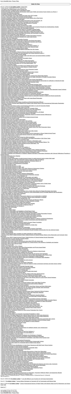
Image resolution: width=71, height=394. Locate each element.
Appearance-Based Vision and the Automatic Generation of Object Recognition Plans (22, 31)
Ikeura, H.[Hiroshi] (5, 383)
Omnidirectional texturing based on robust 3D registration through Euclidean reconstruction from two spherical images (30, 229)
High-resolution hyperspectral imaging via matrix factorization (16, 148)
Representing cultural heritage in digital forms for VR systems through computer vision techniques (25, 287)
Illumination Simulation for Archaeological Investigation (14, 163)
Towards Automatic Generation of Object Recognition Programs (16, 360)
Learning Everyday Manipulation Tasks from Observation (15, 188)
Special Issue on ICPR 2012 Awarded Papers (12, 326)
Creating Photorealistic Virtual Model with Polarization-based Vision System (19, 72)
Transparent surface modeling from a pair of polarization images (17, 362)
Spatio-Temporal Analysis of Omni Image (11, 323)
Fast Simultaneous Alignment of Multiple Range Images (15, 129)
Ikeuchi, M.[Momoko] (6, 378)
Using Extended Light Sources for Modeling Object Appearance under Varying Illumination (23, 365)
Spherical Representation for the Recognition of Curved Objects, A (17, 332)
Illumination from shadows (7, 157)
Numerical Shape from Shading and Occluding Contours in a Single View (19, 224)
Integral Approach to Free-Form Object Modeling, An (14, 176)
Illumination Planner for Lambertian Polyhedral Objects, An (15, 162)
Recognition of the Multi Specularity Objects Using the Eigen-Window (18, 267)
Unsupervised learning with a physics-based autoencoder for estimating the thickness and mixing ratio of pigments (29, 364)
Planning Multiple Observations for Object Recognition (14, 248)
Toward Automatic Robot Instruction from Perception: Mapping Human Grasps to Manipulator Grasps (26, 352)
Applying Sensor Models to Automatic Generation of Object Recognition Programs (21, 35)
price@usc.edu (6, 391)
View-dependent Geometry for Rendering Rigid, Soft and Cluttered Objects (19, 366)
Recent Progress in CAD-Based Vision (10, 265)
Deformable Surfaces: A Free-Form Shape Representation (15, 74)
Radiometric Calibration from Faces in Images (12, 261)
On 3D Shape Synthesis (7, 232)
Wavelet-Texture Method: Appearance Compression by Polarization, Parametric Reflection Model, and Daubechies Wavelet (31, 372)
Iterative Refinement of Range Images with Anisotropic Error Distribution (19, 184)
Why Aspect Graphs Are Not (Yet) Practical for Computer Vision (16, 374)
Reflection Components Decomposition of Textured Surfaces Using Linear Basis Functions (23, 282)
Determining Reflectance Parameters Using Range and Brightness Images (19, 90)
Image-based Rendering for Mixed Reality (11, 172)
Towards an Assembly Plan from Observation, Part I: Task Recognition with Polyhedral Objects (24, 356)
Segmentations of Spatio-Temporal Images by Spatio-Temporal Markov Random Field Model (24, 298)
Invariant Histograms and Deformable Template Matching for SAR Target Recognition (22, 179)
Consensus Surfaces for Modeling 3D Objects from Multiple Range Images (19, 65)
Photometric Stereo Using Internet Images (11, 243)
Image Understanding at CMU (8, 164)
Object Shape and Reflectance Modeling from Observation (15, 227)
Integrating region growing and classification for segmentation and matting (19, 177)
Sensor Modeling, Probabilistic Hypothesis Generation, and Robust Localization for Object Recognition (26, 301)
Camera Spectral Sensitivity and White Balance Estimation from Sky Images (20, 49)
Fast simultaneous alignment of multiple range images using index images (19, 130)
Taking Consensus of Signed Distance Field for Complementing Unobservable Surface (22, 341)
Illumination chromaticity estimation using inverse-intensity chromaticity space (20, 152)
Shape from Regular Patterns (8, 312)
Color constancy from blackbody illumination (12, 57)
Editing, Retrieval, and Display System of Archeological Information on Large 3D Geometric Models (25, 105)
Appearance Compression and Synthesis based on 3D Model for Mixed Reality (20, 29)
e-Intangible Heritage (6, 104)
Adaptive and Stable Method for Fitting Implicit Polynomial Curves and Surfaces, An (21, 20)
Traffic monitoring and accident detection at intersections (15, 361)
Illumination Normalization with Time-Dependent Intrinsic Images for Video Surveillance (22, 159)
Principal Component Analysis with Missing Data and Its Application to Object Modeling (22, 256)
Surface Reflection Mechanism (8, 338)
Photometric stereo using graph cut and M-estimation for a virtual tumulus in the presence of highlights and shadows (29, 242)
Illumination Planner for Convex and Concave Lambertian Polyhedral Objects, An (21, 161)
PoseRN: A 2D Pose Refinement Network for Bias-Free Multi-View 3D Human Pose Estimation (24, 253)
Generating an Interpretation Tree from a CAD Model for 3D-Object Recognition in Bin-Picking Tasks (25, 138)
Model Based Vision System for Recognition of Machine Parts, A (17, 204)
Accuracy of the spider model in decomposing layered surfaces (16, 16)
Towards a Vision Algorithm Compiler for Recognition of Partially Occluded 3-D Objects (22, 355)
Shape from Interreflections (8, 311)
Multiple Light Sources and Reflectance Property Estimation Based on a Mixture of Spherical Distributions (27, 218)
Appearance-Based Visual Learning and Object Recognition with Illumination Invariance (22, 33)
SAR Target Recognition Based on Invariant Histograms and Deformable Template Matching (23, 296)
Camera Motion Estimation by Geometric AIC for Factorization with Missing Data (36, 381)
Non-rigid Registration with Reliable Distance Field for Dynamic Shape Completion (21, 222)
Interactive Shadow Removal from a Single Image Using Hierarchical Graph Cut (20, 178)
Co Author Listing (15, 6)
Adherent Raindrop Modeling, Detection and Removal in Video (16, 25)
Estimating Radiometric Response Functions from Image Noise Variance (19, 123)
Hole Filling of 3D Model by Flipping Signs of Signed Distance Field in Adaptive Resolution (23, 149)
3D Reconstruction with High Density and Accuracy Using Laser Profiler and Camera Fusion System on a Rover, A (29, 11)
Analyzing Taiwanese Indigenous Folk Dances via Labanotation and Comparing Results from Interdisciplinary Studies (30, 26)
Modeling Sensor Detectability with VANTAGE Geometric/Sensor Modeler (19, 212)
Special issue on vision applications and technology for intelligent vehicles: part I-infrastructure (24, 327)
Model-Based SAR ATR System (9, 207)
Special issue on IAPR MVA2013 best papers (12, 325)
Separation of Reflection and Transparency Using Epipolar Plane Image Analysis (21, 307)
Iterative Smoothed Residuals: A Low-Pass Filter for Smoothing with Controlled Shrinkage (23, 186)
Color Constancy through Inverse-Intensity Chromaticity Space (16, 58)
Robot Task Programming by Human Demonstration (14, 290)
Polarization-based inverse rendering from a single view (15, 250)
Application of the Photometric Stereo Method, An (13, 34)
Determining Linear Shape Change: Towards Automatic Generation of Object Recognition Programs (25, 87)
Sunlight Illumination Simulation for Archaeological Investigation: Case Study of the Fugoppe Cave (25, 337)
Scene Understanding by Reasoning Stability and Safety (15, 297)
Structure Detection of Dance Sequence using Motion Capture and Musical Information (22, 336)
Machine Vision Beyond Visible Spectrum (11, 194)
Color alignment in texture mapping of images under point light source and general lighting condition (25, 55)
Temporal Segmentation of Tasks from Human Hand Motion (15, 349)
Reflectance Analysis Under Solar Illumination (12, 281)
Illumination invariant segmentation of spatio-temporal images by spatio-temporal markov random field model (28, 158)
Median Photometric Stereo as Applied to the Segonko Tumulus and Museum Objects (22, 199)
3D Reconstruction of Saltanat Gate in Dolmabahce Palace (15, 10)
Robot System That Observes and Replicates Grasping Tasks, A (17, 288)
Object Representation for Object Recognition (12, 226)
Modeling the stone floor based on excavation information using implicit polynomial (21, 216)
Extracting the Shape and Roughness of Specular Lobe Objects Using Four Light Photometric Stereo (26, 127)
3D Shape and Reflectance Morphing (10, 13)
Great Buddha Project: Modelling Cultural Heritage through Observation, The (20, 143)
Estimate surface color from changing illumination (13, 119)
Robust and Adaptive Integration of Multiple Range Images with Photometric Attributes (22, 292)
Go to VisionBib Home (6, 1)
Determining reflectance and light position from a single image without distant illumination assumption (26, 88)
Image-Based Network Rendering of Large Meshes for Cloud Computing (19, 169)
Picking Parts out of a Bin (7, 244)
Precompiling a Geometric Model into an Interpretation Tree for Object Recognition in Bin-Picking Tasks (26, 255)
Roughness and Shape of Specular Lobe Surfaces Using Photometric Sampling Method (22, 295)
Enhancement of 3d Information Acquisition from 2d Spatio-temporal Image (19, 117)
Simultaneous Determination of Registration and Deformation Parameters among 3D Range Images (25, 320)
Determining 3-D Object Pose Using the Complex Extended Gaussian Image (20, 82)
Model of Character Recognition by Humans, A (12, 206)
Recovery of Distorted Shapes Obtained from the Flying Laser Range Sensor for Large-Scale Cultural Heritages (28, 277)
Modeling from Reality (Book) (8, 209)
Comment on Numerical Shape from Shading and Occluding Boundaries (19, 62)
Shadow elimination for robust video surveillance (13, 308)
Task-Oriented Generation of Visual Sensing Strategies (14, 346)
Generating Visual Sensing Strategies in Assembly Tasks (15, 139)
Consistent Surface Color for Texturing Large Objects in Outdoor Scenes (19, 67)
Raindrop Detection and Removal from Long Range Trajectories (17, 262)
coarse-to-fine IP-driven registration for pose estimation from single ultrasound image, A (22, 53)
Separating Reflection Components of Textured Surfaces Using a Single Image (20, 305)
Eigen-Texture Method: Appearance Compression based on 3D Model (18, 113)
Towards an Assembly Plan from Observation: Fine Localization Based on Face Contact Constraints (25, 357)
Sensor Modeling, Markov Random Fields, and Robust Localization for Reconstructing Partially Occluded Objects (29, 300)
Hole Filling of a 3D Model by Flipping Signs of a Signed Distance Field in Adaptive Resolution (24, 151)
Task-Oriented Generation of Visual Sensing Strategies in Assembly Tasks (19, 347)
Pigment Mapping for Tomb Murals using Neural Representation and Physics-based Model (23, 247)
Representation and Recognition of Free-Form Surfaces (15, 285)
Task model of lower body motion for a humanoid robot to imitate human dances (20, 342)
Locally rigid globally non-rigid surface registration (13, 193)
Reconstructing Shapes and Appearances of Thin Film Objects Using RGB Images (21, 275)
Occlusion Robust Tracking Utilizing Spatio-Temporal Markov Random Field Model (21, 228)
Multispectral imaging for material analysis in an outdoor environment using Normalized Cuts (24, 219)
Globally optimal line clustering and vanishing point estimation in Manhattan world (21, 140)
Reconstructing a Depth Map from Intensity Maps (13, 272)
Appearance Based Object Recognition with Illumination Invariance (17, 28)
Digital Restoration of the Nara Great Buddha (12, 99)
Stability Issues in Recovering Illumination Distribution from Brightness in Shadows (21, 335)
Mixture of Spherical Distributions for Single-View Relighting (16, 202)
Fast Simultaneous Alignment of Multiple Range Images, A (15, 132)
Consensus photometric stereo (8, 64)
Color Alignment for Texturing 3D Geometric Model (13, 54)
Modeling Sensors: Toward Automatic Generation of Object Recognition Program (21, 214)
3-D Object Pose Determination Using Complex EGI (14, 9)
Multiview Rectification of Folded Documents (12, 221)
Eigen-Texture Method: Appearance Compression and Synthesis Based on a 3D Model (22, 112)
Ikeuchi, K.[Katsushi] (6, 6)
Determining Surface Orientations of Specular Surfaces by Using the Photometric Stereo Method (25, 94)
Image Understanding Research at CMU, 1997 (12, 167)
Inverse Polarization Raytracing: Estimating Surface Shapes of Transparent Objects (21, 181)
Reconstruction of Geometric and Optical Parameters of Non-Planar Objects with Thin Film (23, 276)
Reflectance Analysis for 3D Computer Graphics (13, 278)
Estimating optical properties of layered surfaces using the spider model (18, 122)
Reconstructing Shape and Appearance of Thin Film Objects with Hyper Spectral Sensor (23, 273)
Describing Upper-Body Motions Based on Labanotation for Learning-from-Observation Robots (24, 75)
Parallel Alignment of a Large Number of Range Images (14, 238)
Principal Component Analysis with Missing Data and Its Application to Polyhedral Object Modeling (25, 257)
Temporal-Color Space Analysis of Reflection (12, 350)
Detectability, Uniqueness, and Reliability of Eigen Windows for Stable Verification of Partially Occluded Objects (28, 77)
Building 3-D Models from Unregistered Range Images (14, 48)
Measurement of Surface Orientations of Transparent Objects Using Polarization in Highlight (23, 197)
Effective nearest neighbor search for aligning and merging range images (19, 110)
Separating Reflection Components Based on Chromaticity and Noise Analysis (20, 303)
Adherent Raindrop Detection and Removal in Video (14, 24)
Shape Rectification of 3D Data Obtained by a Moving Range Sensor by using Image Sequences (25, 316)
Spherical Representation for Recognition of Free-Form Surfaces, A (17, 331)
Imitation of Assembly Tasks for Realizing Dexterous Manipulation (17, 173)
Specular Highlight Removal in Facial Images (12, 330)
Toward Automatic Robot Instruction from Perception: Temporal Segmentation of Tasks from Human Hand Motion (29, 354)
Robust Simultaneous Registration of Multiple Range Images (16, 293)
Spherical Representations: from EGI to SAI (12, 333)
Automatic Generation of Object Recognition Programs (14, 39)
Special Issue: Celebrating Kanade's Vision (11, 328)
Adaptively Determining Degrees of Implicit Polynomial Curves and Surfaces (20, 21)
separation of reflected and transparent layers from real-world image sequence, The (21, 306)
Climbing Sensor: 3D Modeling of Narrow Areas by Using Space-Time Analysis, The (21, 51)
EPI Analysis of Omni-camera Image (10, 118)
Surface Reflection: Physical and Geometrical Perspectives (15, 340)
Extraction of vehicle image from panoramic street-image (15, 128)
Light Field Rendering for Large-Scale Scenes (12, 189)
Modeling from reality (6, 208)
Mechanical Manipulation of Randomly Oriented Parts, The (15, 198)
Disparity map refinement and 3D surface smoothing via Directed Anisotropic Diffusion (22, 102)
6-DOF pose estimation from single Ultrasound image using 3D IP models (19, 15)
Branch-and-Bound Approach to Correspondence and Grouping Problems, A (20, 45)
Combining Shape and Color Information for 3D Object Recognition (17, 60)
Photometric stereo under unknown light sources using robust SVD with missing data (22, 241)
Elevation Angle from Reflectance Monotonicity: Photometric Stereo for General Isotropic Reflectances (26, 114)
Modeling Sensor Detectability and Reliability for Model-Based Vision (18, 211)
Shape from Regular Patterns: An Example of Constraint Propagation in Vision (20, 313)
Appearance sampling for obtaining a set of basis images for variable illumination (21, 30)
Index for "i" (3, 387)
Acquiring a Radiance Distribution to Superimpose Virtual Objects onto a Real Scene (22, 18)
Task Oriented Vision (6, 343)
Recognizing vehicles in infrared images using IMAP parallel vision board (19, 271)
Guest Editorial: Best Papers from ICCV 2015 (12, 144)
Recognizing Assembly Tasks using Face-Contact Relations (15, 268)
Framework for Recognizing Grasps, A (10, 135)
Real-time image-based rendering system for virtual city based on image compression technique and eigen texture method (31, 263)
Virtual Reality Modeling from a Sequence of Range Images (15, 370)
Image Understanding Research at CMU (11, 166)
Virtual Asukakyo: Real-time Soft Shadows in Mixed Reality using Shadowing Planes (22, 367)
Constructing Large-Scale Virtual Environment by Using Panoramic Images (19, 69)
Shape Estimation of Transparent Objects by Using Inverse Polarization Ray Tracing (21, 310)
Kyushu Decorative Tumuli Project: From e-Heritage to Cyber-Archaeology (19, 187)
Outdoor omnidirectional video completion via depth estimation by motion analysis (21, 233)
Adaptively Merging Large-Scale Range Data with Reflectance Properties (19, 23)
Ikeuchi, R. (3, 381)
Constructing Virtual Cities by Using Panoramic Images (14, 70)
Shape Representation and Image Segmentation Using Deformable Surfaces (20, 317)
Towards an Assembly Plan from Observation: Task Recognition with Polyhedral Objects (22, 359)
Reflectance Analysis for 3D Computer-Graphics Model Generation (17, 280)
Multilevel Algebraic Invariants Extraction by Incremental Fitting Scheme (18, 217)
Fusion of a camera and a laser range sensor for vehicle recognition (17, 137)
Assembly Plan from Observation (9, 38)
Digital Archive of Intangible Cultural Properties (12, 97)
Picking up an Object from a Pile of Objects (11, 246)
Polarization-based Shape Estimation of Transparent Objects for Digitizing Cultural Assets (23, 251)
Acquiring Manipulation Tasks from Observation (12, 19)
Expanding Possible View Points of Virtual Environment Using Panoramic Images (21, 124)
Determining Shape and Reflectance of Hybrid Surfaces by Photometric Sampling (21, 93)
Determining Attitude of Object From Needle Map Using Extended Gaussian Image (21, 84)
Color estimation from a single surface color (12, 59)
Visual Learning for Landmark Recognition (11, 371)
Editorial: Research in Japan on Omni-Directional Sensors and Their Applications (21, 109)
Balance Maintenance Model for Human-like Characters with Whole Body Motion (21, 40)
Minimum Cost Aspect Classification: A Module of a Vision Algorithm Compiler (20, 201)
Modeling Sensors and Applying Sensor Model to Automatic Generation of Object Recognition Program (26, 213)
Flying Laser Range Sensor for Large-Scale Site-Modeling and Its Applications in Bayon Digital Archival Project (28, 133)
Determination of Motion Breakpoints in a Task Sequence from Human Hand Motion (21, 79)
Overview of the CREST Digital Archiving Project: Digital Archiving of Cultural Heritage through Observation (27, 237)
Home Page (24, 6)
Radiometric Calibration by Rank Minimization (12, 258)
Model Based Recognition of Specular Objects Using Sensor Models (18, 203)
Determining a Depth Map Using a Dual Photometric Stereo (15, 83)
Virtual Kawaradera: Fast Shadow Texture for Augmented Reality (17, 369)
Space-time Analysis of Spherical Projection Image (13, 322)
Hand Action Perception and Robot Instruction (12, 145)
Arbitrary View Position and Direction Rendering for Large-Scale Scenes (19, 36)
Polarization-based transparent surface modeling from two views (17, 252)
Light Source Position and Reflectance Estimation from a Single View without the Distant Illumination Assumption (29, 191)
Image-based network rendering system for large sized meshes (16, 171)
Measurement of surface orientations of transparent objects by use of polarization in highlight (24, 196)
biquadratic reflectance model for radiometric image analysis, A (16, 44)
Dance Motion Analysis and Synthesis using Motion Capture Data (17, 73)
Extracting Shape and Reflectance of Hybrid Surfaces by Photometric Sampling (20, 125)
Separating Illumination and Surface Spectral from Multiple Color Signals (19, 302)
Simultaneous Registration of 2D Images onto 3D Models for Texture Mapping (20, 321)
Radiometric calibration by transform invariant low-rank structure (17, 260)
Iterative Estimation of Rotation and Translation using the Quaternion (18, 182)
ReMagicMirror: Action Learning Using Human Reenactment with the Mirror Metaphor (22, 283)
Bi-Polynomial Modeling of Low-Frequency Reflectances (15, 43)
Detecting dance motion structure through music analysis (15, 78)
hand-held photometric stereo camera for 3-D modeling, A (15, 147)
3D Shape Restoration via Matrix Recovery (11, 14)
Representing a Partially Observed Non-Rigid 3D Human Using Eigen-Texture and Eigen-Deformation (26, 286)
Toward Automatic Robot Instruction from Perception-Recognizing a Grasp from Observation (23, 351)
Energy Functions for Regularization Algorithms (12, 115)
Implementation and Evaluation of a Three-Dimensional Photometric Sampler (20, 174)
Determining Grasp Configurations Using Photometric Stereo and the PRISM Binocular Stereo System (26, 85)
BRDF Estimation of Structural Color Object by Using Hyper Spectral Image (19, 46)
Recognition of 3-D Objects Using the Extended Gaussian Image (17, 266)
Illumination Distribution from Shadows (10, 156)
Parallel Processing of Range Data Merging (12, 239)
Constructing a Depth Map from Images (11, 68)
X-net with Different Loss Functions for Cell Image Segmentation (37, 378)
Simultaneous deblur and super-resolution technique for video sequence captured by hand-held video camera (28, 318)
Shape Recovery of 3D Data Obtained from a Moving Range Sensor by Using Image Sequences (25, 315)
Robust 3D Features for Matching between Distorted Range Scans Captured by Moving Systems (25, 291)
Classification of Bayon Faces (8, 50)
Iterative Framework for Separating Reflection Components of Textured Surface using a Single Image (26, 183)
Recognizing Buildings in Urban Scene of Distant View (14, 270)
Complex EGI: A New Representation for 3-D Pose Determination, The (18, 63)
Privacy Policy (15, 1)
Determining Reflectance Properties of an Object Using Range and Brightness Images (22, 92)
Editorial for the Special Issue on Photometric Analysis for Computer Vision (19, 108)
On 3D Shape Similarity (7, 231)
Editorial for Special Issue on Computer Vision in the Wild (15, 107)
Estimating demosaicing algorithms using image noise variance (16, 120)
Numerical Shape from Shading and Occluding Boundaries (15, 223)
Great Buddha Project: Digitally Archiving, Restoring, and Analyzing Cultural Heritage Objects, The (25, 142)
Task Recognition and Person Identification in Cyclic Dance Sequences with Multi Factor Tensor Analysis (26, 345)
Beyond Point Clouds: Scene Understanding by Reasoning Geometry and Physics (21, 41)
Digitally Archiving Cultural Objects (9, 100)
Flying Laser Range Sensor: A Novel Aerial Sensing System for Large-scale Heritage (22, 134)
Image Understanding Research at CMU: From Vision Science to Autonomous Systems (22, 168)
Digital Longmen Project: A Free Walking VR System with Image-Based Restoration (21, 98)
